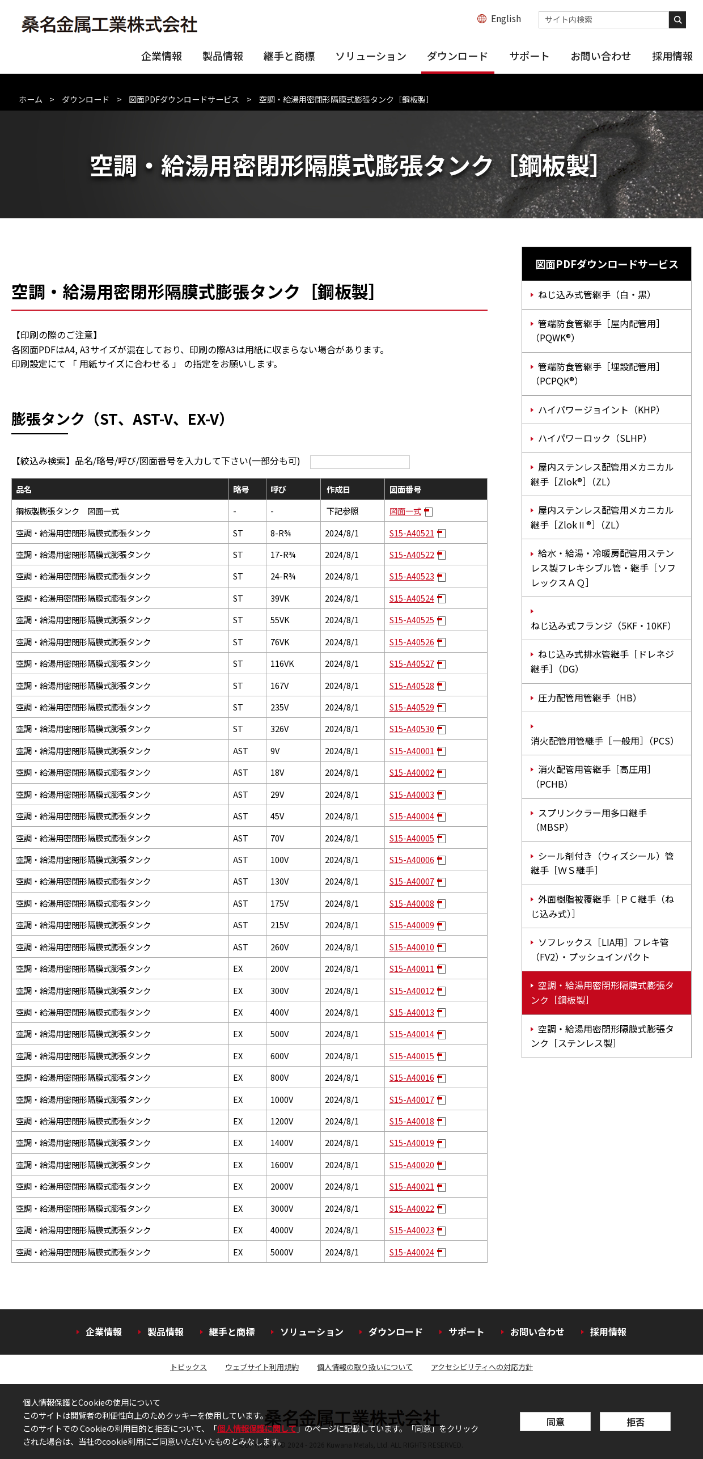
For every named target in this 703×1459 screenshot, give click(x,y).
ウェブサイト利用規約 (262, 1366)
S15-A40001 (411, 750)
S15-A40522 (411, 554)
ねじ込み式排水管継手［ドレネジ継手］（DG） (602, 661)
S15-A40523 (411, 576)
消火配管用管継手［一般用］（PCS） (605, 740)
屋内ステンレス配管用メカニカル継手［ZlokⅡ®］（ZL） (602, 517)
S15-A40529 (411, 707)
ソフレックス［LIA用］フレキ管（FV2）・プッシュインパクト (600, 949)
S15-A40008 (411, 903)
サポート (529, 55)
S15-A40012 (411, 990)
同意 (556, 1421)
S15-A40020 (411, 1164)
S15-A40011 (411, 968)
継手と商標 (289, 55)
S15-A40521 (411, 533)
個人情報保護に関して (257, 1428)
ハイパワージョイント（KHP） (601, 409)
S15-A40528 (411, 685)
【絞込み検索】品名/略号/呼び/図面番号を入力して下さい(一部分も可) (210, 460)
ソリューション (370, 55)
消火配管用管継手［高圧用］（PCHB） (593, 776)
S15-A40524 (411, 598)
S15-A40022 (411, 1208)
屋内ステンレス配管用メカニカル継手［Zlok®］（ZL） (602, 474)
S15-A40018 (411, 1121)
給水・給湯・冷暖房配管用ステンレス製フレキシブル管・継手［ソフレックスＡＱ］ (603, 567)
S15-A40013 (411, 1012)
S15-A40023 (411, 1230)
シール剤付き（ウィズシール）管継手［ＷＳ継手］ (602, 863)
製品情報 (222, 55)
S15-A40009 (411, 925)
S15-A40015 (411, 1056)
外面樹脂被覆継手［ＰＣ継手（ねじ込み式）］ (602, 906)
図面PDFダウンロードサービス (184, 99)
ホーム (31, 99)
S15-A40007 (411, 881)
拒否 (635, 1421)
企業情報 (161, 55)
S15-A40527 (411, 663)
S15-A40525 (411, 619)
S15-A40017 (411, 1099)
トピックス (188, 1366)
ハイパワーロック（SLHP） (595, 438)
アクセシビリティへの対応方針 (482, 1366)
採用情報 (672, 55)
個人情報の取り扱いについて (365, 1366)
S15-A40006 (411, 859)
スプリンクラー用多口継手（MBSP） (589, 820)
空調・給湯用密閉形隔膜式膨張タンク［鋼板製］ (602, 992)
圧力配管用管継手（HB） (590, 697)
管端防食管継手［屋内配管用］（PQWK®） (598, 330)
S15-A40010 (411, 947)
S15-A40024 (411, 1252)
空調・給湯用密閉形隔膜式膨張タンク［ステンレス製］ (602, 1036)
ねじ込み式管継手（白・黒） (597, 294)
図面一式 (405, 511)
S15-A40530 (411, 728)
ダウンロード (457, 55)
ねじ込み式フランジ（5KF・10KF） (603, 625)
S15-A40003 (411, 794)
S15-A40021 (411, 1186)
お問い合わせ (601, 55)
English (506, 18)
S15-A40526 (411, 642)
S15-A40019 (411, 1142)
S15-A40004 (411, 816)
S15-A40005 (411, 838)
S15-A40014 (411, 1033)
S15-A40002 (411, 772)
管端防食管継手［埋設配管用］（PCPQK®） (598, 374)
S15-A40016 (411, 1077)
